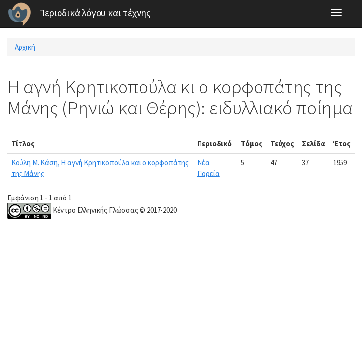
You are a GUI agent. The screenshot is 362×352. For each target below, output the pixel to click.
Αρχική (25, 47)
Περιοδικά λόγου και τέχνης (95, 13)
